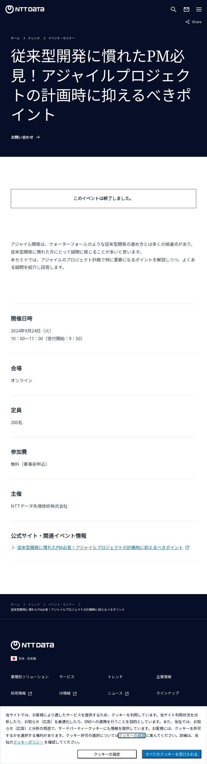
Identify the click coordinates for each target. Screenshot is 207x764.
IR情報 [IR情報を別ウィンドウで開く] (65, 693)
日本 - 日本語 (23, 658)
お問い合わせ (22, 137)
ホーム (15, 38)
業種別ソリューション (30, 676)
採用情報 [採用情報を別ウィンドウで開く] (18, 693)
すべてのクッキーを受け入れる (172, 754)
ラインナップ (167, 693)
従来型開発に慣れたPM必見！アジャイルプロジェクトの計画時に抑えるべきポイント (100, 547)
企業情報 (163, 676)
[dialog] (103, 735)
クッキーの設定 (107, 754)
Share (193, 21)
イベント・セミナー (61, 38)
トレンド (34, 38)
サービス (66, 676)
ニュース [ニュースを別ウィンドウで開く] (115, 693)
